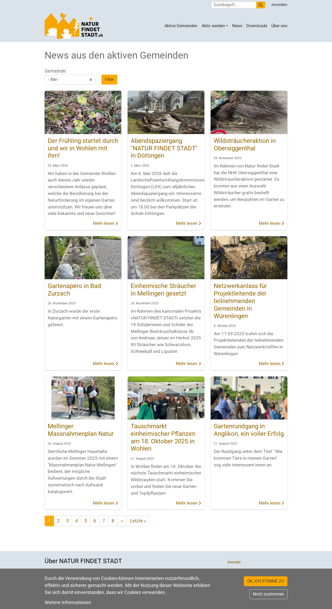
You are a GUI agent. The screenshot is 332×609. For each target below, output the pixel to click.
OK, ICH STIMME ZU (265, 581)
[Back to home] (73, 26)
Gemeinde (55, 71)
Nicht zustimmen (268, 594)
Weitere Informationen (68, 602)
